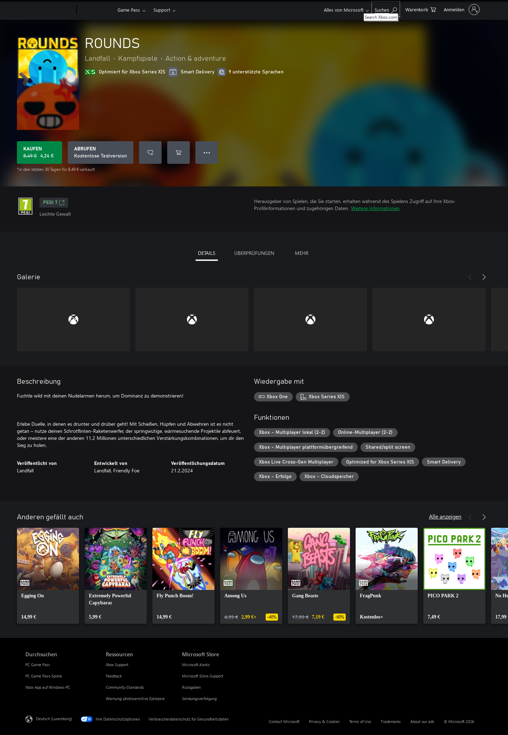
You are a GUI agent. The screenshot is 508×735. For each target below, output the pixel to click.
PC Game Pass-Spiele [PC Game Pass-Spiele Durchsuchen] (43, 676)
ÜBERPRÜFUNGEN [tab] (254, 253)
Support (161, 10)
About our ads (422, 721)
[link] (48, 576)
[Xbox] (96, 9)
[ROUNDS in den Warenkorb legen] (178, 152)
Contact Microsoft (284, 721)
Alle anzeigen (445, 516)
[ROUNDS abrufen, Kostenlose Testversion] (100, 152)
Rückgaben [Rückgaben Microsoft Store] (191, 687)
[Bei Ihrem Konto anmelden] (461, 9)
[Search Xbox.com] (385, 9)
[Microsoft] (49, 9)
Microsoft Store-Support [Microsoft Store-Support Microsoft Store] (202, 676)
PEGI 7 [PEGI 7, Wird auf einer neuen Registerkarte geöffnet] (54, 202)
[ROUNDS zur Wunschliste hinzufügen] (150, 152)
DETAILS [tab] (206, 253)
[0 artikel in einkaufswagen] (420, 9)
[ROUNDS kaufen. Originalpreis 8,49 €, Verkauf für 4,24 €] (39, 152)
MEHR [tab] (301, 253)
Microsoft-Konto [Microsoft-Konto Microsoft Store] (196, 664)
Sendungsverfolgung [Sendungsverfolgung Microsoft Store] (199, 698)
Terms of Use (360, 721)
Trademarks (391, 721)
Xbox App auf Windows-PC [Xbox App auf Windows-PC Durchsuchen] (47, 687)
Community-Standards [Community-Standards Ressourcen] (125, 687)
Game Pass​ (128, 10)
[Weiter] (484, 277)
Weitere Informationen (375, 208)
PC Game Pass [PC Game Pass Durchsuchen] (37, 664)
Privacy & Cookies (324, 721)
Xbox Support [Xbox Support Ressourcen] (117, 664)
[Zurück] (470, 277)
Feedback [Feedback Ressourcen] (114, 676)
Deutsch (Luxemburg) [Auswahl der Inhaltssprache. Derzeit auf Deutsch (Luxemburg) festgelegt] (54, 718)
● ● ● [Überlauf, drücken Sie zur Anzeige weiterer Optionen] (207, 152)
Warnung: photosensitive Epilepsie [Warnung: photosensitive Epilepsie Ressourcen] (135, 698)
